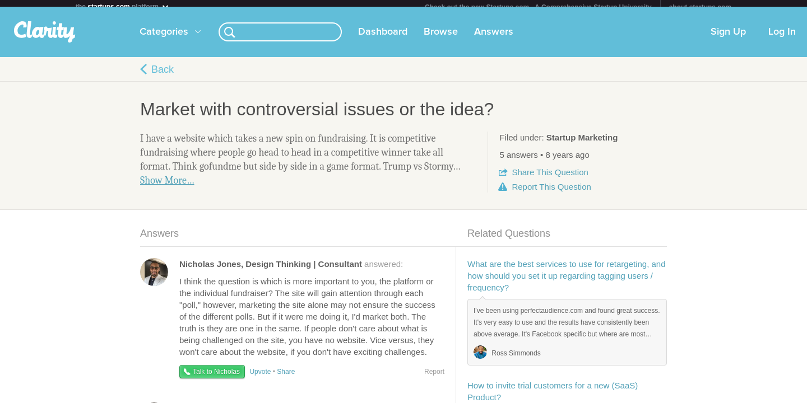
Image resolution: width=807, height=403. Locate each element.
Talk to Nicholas (216, 378)
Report (551, 193)
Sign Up (728, 39)
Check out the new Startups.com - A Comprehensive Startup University (538, 7)
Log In (782, 39)
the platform (123, 6)
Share (550, 179)
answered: (291, 270)
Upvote (260, 378)
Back (162, 76)
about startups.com (700, 7)
